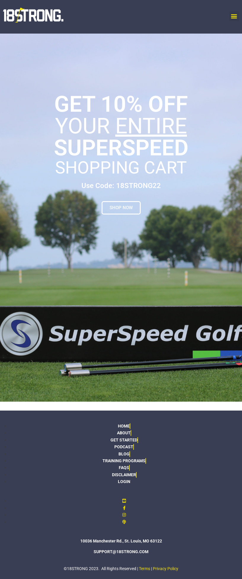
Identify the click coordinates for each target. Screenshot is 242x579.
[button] (234, 16)
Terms (144, 568)
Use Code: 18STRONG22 (121, 186)
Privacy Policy (165, 568)
